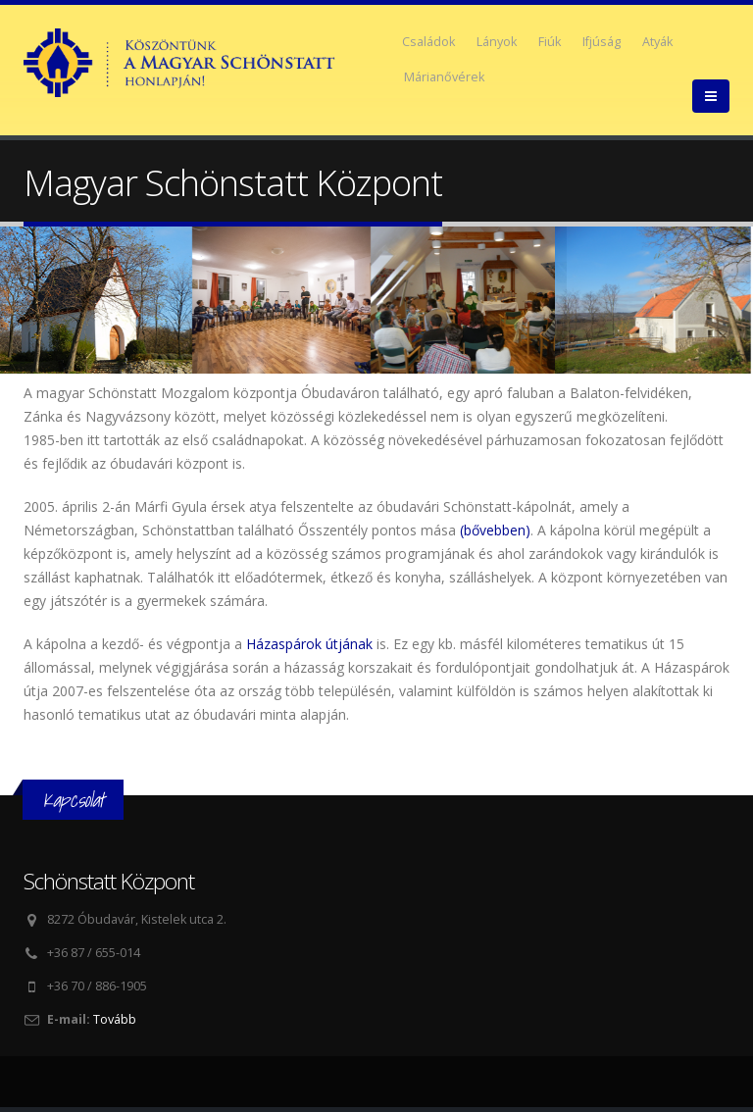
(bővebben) (495, 530)
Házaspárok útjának (309, 643)
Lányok (497, 41)
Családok (428, 41)
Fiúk (549, 41)
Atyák (657, 41)
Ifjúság (601, 41)
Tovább (114, 1019)
